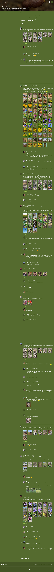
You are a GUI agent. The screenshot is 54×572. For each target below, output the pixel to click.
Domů (35, 564)
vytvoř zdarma (30, 20)
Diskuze (49, 564)
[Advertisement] (9, 29)
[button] (49, 2)
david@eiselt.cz (30, 569)
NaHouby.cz (4, 2)
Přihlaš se (21, 20)
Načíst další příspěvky (25, 558)
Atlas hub (42, 564)
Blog (52, 564)
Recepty (45, 564)
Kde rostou (38, 564)
